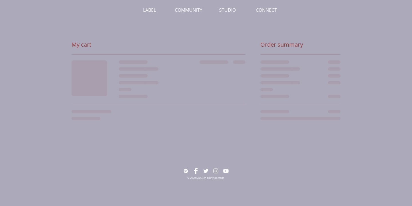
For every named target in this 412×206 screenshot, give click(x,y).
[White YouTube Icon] (226, 171)
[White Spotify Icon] (186, 171)
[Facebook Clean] (196, 171)
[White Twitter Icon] (206, 171)
